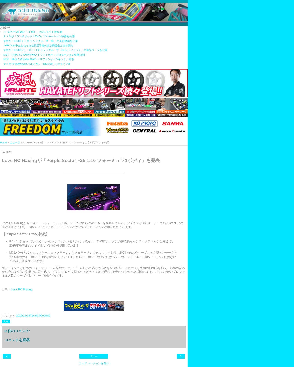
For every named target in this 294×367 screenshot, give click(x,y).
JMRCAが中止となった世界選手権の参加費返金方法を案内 (38, 45)
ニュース (15, 142)
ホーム (93, 356)
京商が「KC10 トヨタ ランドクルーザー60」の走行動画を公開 (40, 41)
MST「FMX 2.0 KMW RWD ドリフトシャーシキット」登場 (38, 59)
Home (3, 142)
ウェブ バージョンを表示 (94, 363)
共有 (6, 321)
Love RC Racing (21, 289)
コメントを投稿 (17, 340)
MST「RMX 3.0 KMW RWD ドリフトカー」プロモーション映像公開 (44, 54)
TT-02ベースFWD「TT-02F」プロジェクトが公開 (32, 31)
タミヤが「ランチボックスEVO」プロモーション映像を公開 (39, 36)
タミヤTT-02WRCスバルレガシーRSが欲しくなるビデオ (36, 63)
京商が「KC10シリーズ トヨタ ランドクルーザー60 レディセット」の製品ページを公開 (55, 50)
